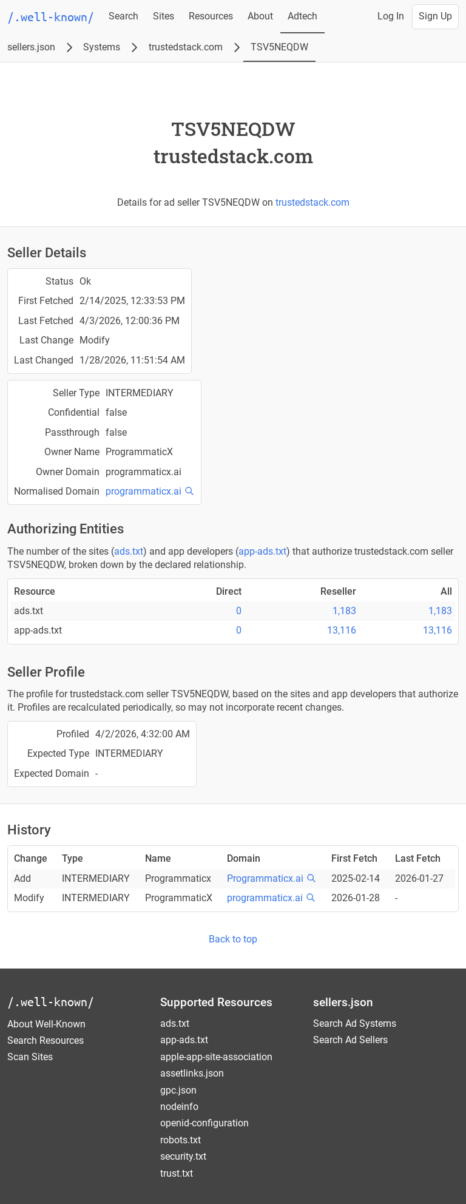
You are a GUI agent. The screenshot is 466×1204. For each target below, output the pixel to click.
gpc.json (178, 1090)
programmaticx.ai (143, 491)
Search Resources (45, 1040)
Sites (163, 16)
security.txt (183, 1156)
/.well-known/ (50, 1002)
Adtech (302, 16)
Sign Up (435, 16)
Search (123, 16)
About (260, 16)
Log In (390, 16)
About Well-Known (46, 1024)
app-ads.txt (262, 551)
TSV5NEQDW (279, 47)
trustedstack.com (186, 47)
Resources (211, 16)
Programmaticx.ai (265, 878)
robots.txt (180, 1140)
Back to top (233, 939)
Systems (101, 47)
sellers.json (31, 47)
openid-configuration (204, 1123)
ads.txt (128, 551)
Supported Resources (216, 1002)
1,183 (344, 611)
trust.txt (176, 1173)
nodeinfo (179, 1106)
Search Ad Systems (354, 1023)
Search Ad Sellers (350, 1040)
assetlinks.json (192, 1073)
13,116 (341, 630)
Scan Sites (30, 1057)
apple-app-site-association (216, 1057)
